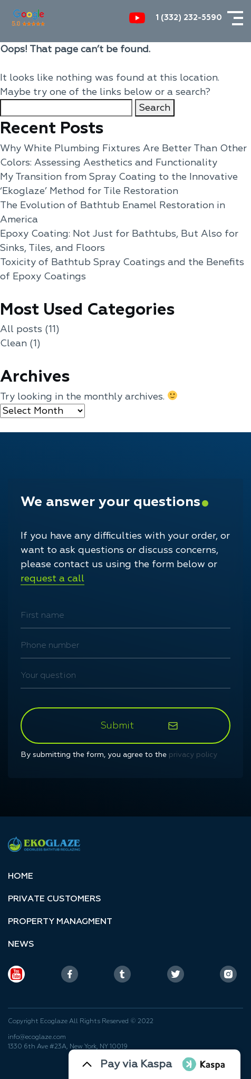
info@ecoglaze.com (37, 1037)
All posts (21, 329)
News (21, 944)
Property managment (60, 921)
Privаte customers (54, 898)
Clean (13, 343)
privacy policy (193, 754)
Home (20, 876)
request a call (52, 578)
